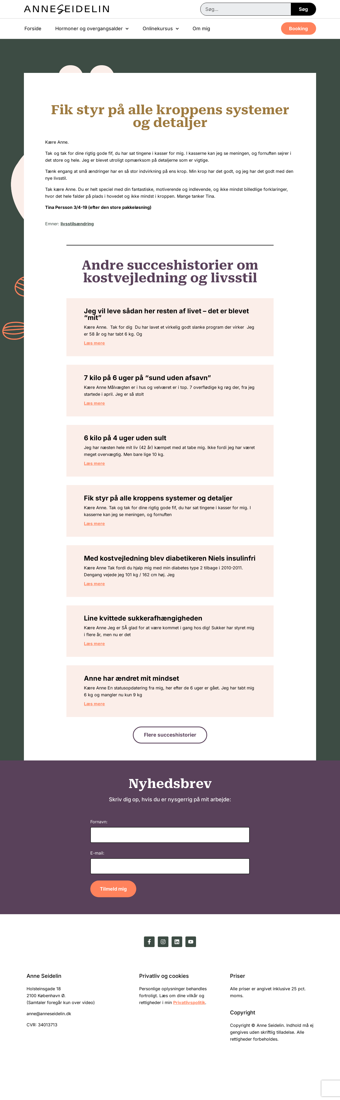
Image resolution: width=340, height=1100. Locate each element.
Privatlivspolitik (189, 1036)
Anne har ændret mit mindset (137, 710)
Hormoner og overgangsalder (92, 28)
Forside (32, 28)
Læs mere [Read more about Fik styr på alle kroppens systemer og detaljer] (100, 536)
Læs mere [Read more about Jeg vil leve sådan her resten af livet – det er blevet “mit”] (100, 345)
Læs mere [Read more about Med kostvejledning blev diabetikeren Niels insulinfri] (100, 607)
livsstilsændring (77, 223)
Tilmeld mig (113, 922)
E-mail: (97, 887)
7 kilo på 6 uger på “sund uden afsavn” (153, 384)
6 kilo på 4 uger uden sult (131, 447)
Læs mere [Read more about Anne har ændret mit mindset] (100, 735)
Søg (303, 9)
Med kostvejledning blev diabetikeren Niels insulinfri (160, 578)
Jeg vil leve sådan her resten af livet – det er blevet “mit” (161, 316)
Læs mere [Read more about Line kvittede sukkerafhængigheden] (100, 671)
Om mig (201, 28)
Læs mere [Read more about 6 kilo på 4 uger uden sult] (100, 473)
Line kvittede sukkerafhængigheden (149, 646)
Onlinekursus (161, 28)
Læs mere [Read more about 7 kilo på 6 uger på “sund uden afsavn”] (100, 409)
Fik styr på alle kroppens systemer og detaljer (164, 511)
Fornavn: (99, 855)
